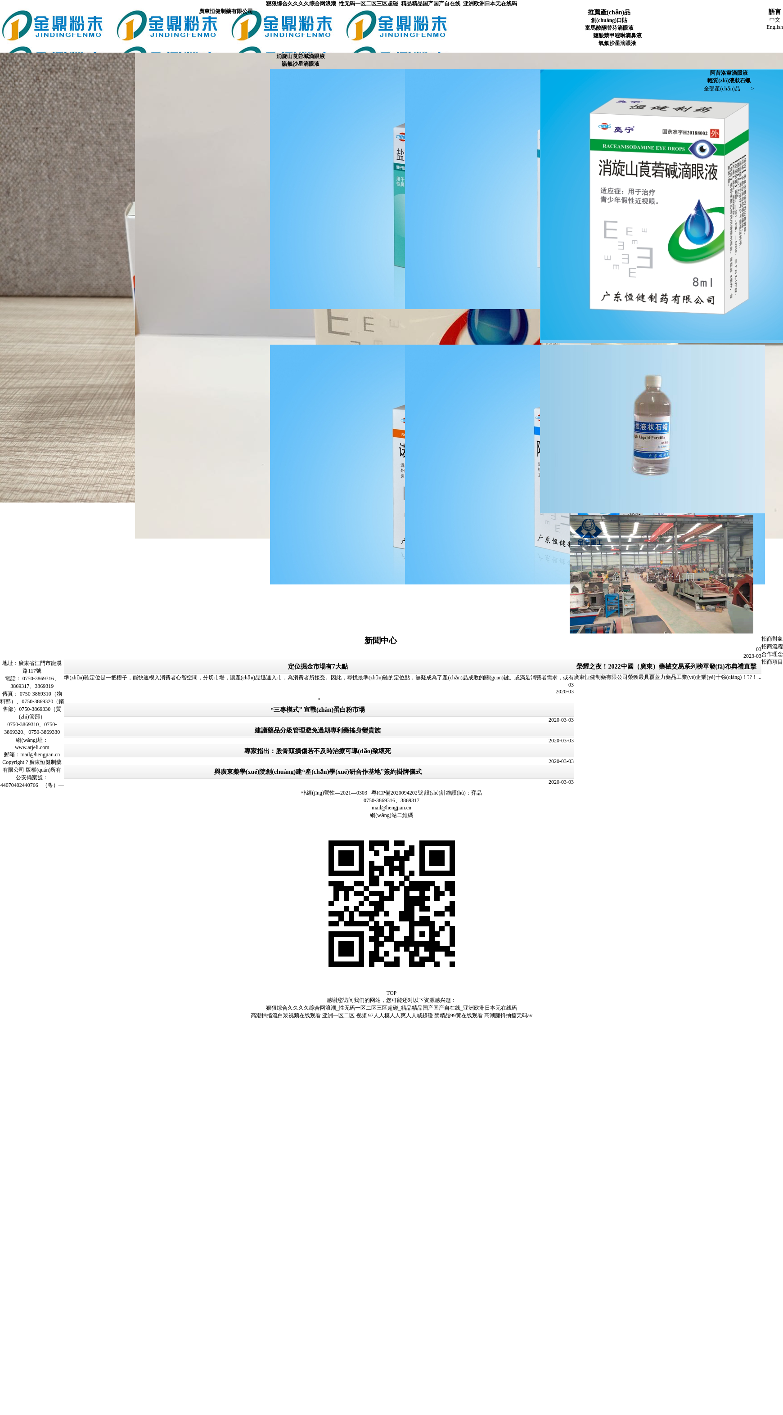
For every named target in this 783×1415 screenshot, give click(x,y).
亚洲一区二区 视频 (344, 1015)
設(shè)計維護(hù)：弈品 (453, 793)
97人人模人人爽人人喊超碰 (400, 1015)
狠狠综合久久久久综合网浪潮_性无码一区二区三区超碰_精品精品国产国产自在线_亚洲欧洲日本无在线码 (391, 3)
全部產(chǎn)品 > (729, 88)
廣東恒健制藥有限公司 (226, 11)
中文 (775, 20)
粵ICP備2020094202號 (397, 793)
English (774, 27)
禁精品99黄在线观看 (458, 1015)
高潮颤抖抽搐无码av (508, 1015)
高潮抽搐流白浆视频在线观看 (286, 1015)
